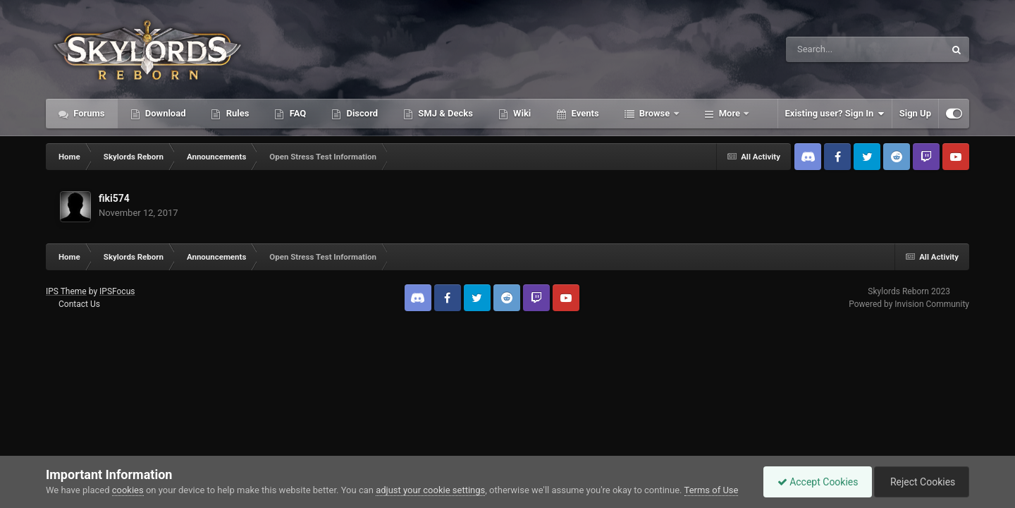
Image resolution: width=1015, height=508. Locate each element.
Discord (361, 113)
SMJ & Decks (444, 113)
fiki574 (114, 198)
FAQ (296, 113)
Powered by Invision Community (909, 304)
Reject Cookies (920, 482)
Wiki (521, 113)
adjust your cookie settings (430, 490)
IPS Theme (66, 291)
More (730, 113)
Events (583, 113)
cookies (128, 490)
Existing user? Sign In (835, 113)
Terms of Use (711, 490)
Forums (88, 113)
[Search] (829, 49)
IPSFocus (117, 291)
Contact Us (79, 304)
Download (164, 113)
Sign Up (915, 113)
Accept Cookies (814, 482)
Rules (236, 113)
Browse (654, 113)
